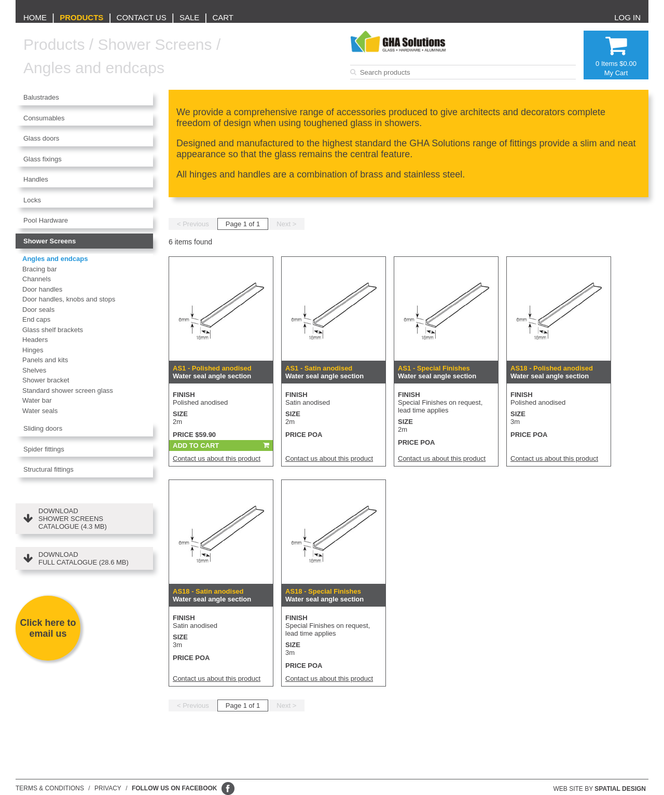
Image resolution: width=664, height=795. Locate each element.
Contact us (142, 17)
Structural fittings (48, 469)
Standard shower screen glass (67, 390)
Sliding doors (42, 428)
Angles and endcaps (93, 67)
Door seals (38, 309)
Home (35, 17)
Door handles (42, 289)
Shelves (34, 370)
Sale (189, 17)
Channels (36, 279)
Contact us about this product (216, 458)
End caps (36, 319)
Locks (32, 200)
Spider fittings (43, 449)
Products (81, 17)
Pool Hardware (45, 220)
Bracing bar (39, 269)
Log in (627, 17)
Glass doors (41, 138)
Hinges (32, 350)
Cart (222, 17)
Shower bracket (45, 380)
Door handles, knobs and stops (68, 299)
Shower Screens (155, 44)
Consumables (44, 118)
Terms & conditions (50, 788)
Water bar (37, 400)
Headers (35, 340)
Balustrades (41, 97)
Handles (35, 179)
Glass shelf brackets (52, 330)
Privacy (107, 788)
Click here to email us (48, 628)
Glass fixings (42, 159)
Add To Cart (196, 445)
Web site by (600, 788)
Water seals (40, 411)
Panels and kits (45, 360)
